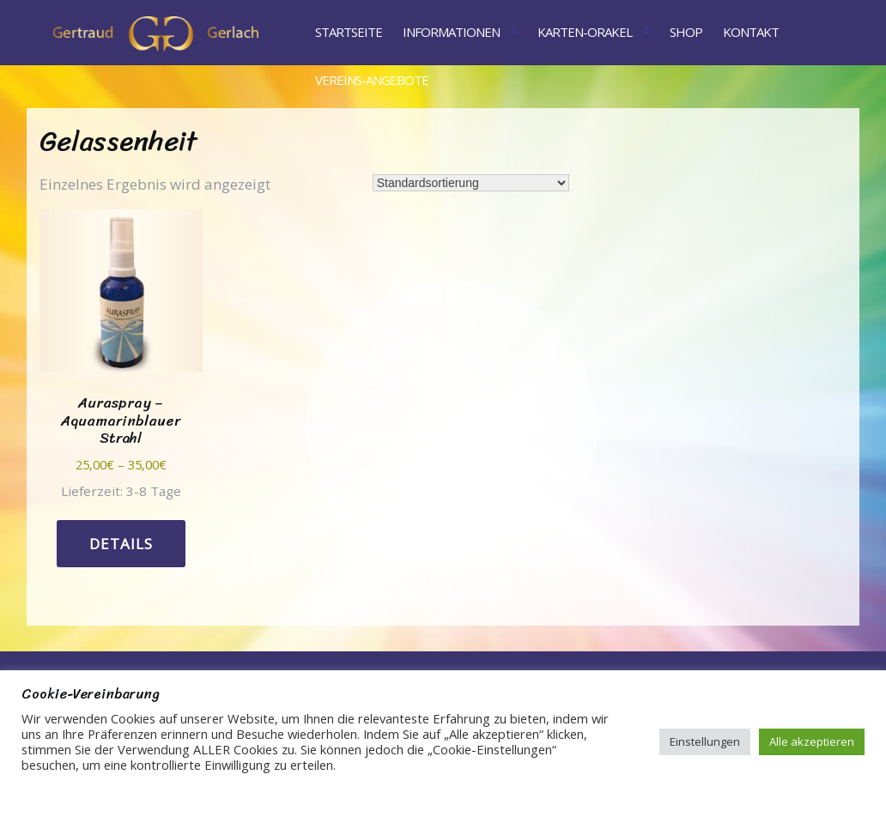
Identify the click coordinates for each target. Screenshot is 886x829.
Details (121, 544)
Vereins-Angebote (371, 79)
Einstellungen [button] (705, 741)
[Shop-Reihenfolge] (471, 182)
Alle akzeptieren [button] (811, 741)
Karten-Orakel (584, 31)
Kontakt (751, 31)
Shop (686, 31)
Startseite (348, 31)
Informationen (451, 31)
